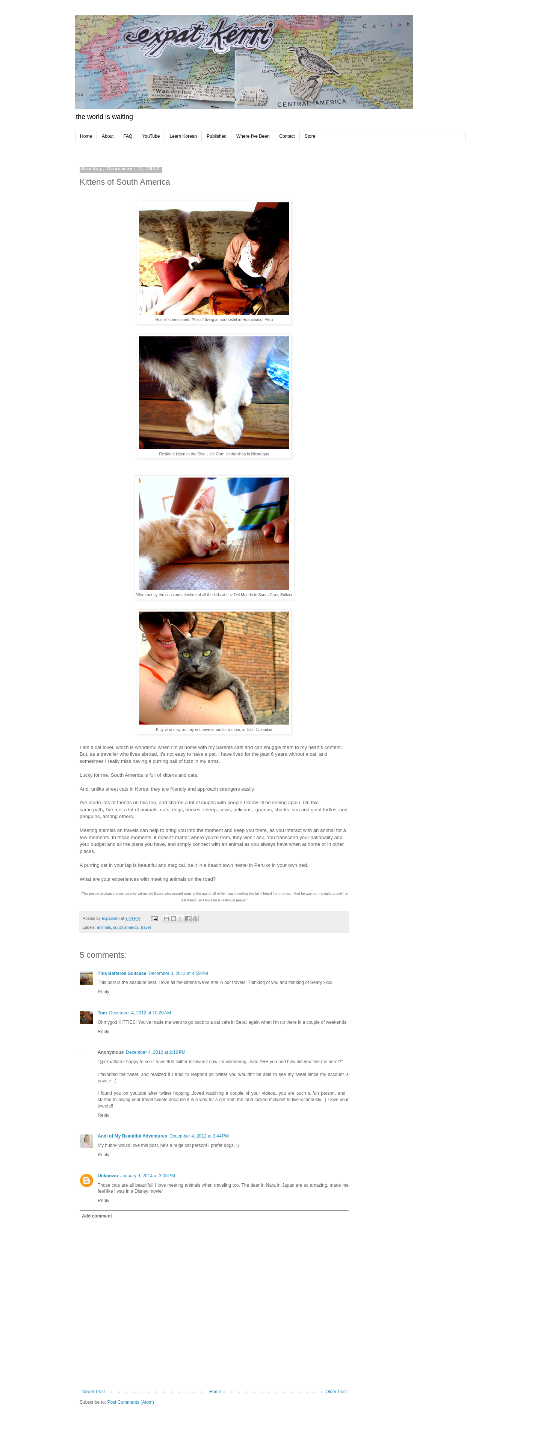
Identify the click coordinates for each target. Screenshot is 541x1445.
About (107, 136)
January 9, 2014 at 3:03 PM (147, 1175)
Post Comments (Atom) (130, 1402)
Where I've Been (252, 136)
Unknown (108, 1175)
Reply (103, 991)
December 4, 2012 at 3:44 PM (199, 1136)
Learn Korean (183, 136)
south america (126, 927)
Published (217, 136)
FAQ (127, 136)
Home (86, 136)
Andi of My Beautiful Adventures (132, 1136)
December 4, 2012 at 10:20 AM (140, 1013)
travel (146, 927)
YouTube (151, 136)
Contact (287, 136)
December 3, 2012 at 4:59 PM (178, 973)
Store (310, 136)
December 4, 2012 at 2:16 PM (155, 1052)
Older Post (336, 1391)
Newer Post (93, 1391)
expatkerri (111, 918)
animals (104, 927)
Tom (102, 1013)
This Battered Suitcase (122, 973)
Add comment (97, 1216)
